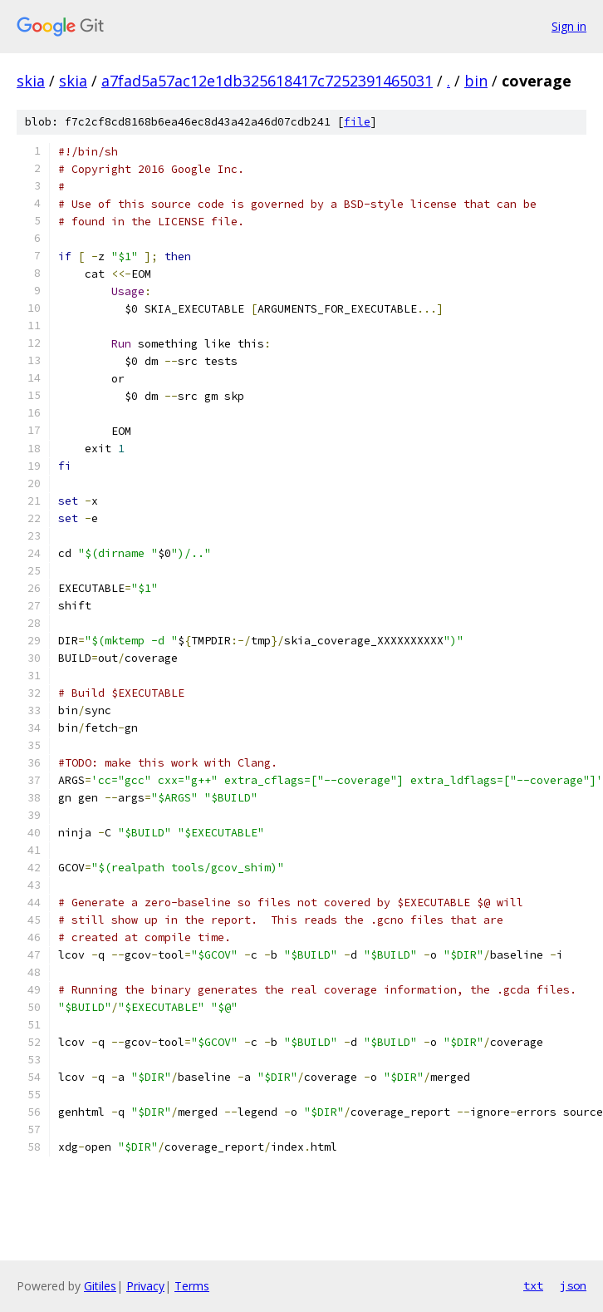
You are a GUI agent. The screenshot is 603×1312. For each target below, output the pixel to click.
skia (31, 81)
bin (476, 81)
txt (533, 1285)
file (357, 122)
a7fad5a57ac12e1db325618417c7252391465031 (267, 81)
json (573, 1285)
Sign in (569, 26)
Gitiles (100, 1286)
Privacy (145, 1286)
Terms (191, 1286)
